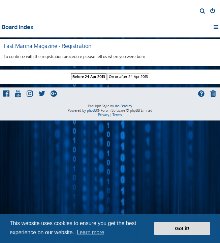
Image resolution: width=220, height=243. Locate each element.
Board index (18, 26)
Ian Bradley (123, 106)
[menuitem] (202, 11)
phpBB (92, 110)
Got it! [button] (182, 228)
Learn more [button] (90, 232)
